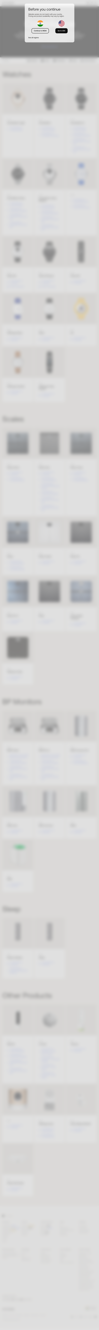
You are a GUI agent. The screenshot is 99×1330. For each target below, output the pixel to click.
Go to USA (61, 31)
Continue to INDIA (40, 31)
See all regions (33, 37)
